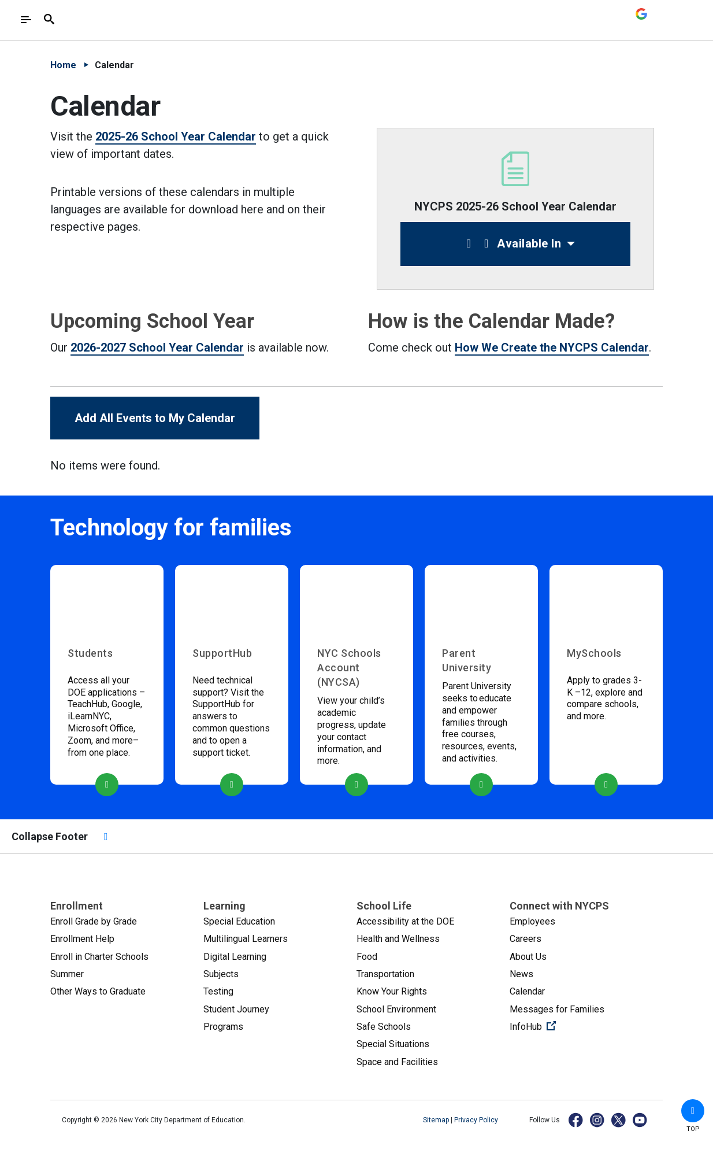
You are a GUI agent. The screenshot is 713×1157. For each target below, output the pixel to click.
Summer (67, 974)
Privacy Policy (476, 1120)
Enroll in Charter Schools (99, 956)
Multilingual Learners (245, 938)
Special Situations (392, 1043)
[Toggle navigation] (26, 19)
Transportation (385, 974)
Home (63, 65)
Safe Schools (383, 1026)
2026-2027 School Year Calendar (157, 347)
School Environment (396, 1009)
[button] (692, 1110)
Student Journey (236, 1009)
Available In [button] (511, 243)
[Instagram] (598, 1120)
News (521, 974)
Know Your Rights (391, 991)
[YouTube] (640, 1120)
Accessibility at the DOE (405, 921)
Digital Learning (234, 956)
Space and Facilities (397, 1061)
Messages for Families (557, 1009)
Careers (525, 938)
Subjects (221, 974)
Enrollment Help (82, 938)
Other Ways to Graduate (98, 991)
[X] (619, 1120)
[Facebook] (576, 1120)
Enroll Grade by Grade (93, 921)
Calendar (527, 991)
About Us (528, 956)
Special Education (239, 921)
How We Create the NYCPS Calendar (552, 347)
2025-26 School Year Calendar (175, 136)
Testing (218, 991)
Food (366, 956)
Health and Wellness (398, 938)
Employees (532, 921)
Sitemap (437, 1120)
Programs (223, 1026)
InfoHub (571, 1025)
